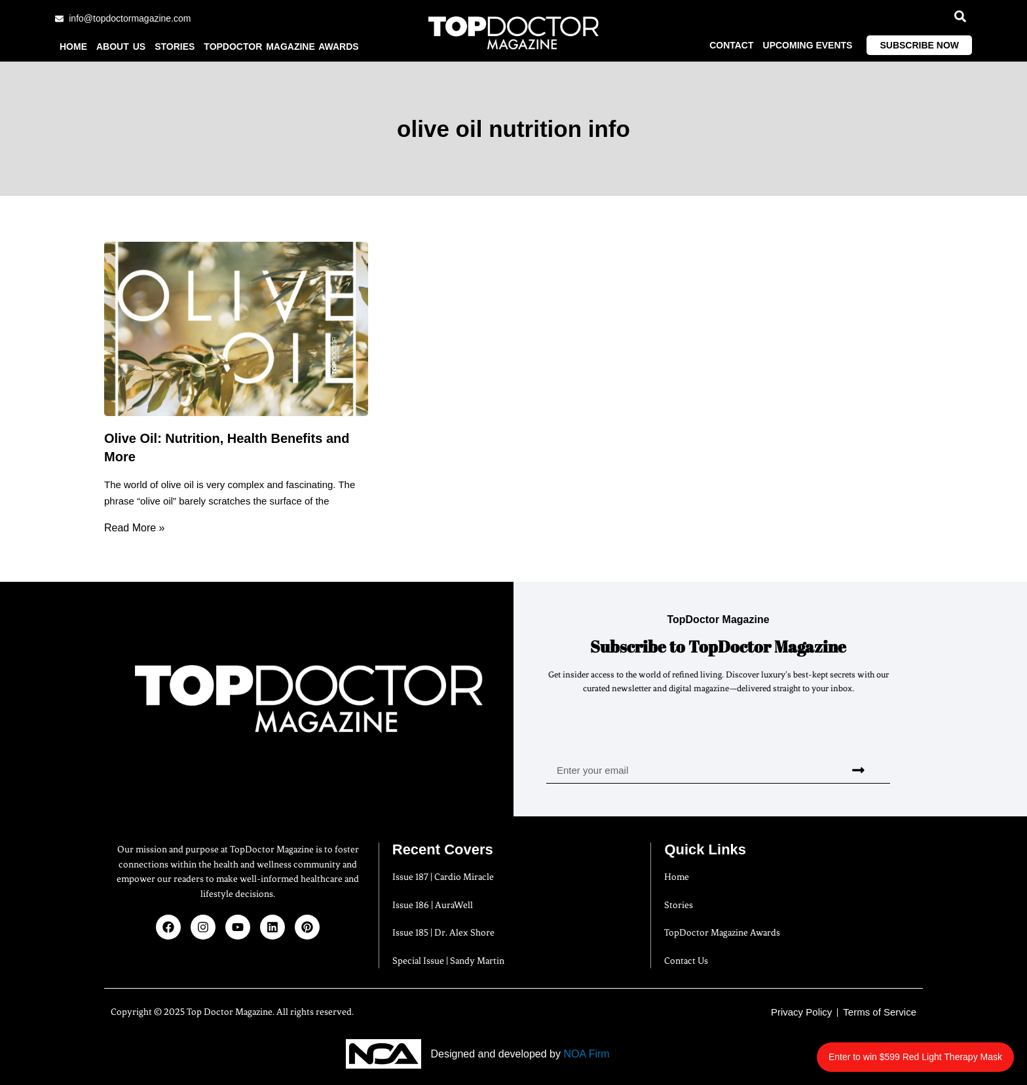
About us (120, 46)
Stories (175, 46)
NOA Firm (586, 1053)
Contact (731, 45)
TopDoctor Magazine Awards (281, 46)
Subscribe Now (919, 45)
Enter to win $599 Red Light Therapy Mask (915, 1057)
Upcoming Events (808, 45)
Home (73, 46)
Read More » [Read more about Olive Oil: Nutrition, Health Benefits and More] (134, 527)
